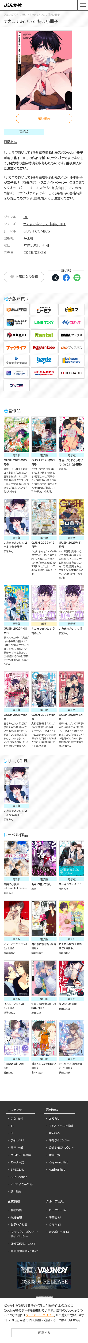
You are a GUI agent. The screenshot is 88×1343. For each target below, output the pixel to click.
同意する (44, 1332)
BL (25, 217)
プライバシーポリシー (40, 1315)
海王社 (28, 238)
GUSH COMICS (36, 231)
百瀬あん (10, 142)
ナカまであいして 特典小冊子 (44, 224)
